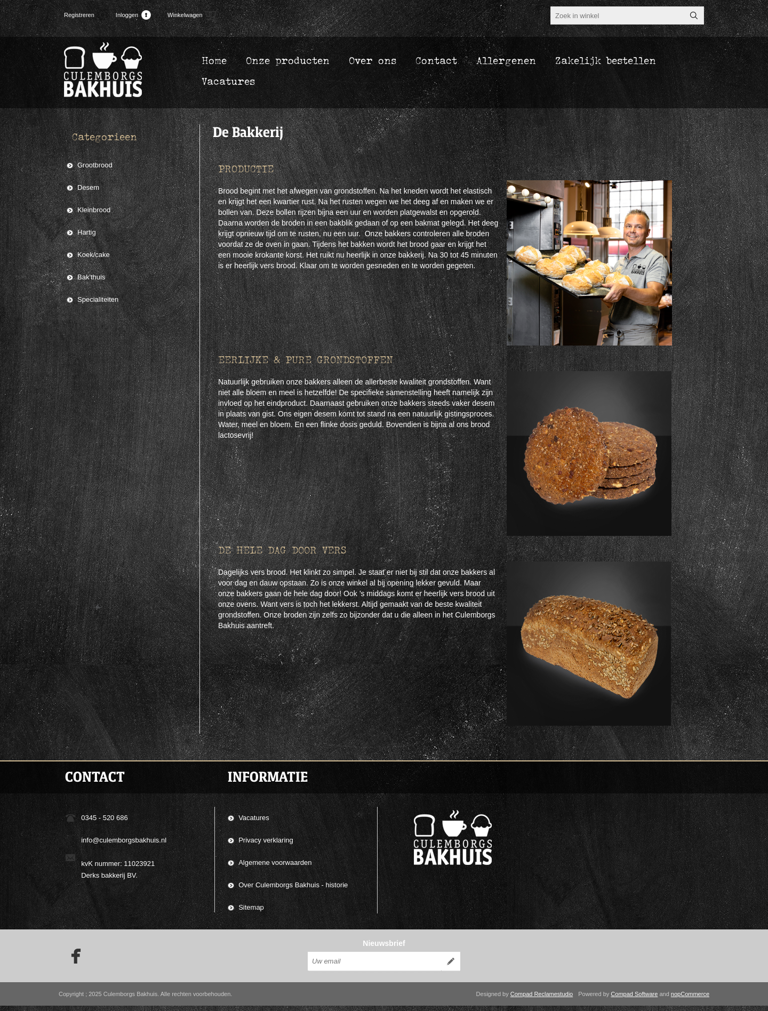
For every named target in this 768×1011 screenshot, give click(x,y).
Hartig (86, 232)
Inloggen (127, 15)
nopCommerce (690, 999)
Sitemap (251, 907)
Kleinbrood (93, 210)
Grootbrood (95, 165)
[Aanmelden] (374, 966)
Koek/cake (93, 255)
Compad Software (634, 999)
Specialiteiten (97, 299)
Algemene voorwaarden (274, 862)
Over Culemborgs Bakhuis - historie (293, 885)
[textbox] (617, 15)
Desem (88, 187)
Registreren (79, 15)
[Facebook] (72, 961)
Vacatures (253, 818)
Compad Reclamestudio (541, 999)
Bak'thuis (91, 277)
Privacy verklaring (265, 840)
